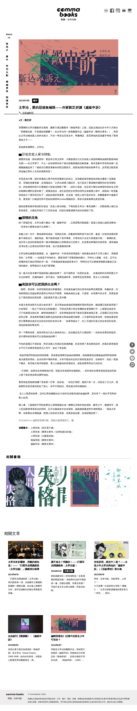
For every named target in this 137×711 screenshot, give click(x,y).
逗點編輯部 (28, 119)
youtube (124, 10)
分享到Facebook (132, 345)
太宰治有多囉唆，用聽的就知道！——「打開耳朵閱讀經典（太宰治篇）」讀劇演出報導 (23, 572)
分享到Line (132, 358)
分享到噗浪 (132, 364)
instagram (118, 10)
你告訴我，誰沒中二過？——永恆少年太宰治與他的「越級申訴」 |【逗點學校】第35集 (110, 572)
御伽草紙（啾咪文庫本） (43, 446)
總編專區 (86, 31)
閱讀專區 (99, 31)
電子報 (130, 10)
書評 (35, 107)
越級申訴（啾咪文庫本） (43, 450)
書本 (63, 31)
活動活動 (68, 577)
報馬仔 (53, 31)
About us (41, 31)
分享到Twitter (132, 351)
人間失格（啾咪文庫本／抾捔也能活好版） (52, 438)
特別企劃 (73, 31)
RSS (106, 10)
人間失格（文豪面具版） (43, 442)
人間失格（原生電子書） (43, 434)
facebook (112, 10)
